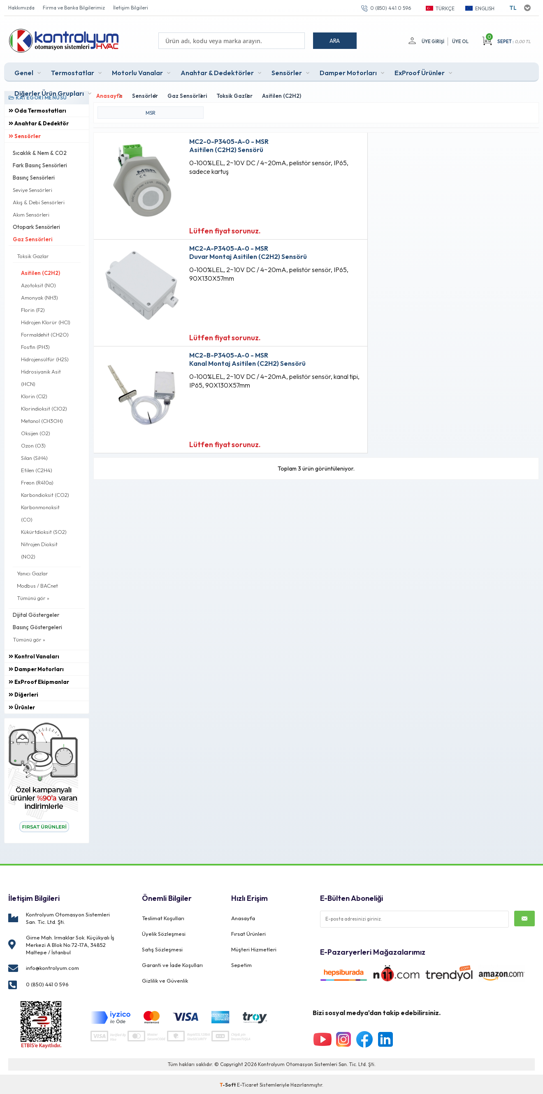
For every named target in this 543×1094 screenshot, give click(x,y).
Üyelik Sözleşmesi (164, 930)
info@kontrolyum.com (52, 966)
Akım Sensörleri (31, 213)
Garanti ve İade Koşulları (172, 958)
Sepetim (241, 958)
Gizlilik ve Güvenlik (165, 972)
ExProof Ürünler (419, 71)
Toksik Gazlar (33, 255)
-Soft (228, 1083)
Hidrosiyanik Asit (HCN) (41, 376)
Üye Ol (460, 41)
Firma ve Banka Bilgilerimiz (74, 8)
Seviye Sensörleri (32, 188)
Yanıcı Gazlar (32, 572)
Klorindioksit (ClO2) (44, 407)
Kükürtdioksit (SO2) (44, 530)
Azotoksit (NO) (38, 284)
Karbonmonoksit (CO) (40, 512)
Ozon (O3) (33, 444)
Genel (23, 71)
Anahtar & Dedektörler (217, 71)
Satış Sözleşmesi (162, 944)
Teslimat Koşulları (163, 916)
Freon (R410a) (37, 481)
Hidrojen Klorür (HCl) (45, 321)
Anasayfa (243, 916)
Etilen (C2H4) (36, 469)
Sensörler (287, 71)
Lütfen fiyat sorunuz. (208, 228)
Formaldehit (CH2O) (45, 333)
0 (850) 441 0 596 (390, 8)
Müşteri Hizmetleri (253, 944)
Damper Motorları (348, 71)
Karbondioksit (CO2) (45, 493)
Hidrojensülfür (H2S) (45, 358)
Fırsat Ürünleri (248, 930)
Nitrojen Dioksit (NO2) (39, 549)
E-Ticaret (247, 1083)
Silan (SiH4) (34, 456)
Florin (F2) (33, 308)
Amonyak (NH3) (39, 296)
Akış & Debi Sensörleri (39, 201)
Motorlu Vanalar (137, 71)
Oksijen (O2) (35, 432)
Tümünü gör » (33, 596)
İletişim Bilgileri (130, 8)
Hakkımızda (21, 8)
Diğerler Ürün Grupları (49, 92)
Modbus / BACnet (37, 584)
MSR (150, 110)
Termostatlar (72, 71)
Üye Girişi (432, 41)
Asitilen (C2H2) (40, 271)
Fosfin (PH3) (35, 345)
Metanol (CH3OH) (42, 419)
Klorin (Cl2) (34, 395)
